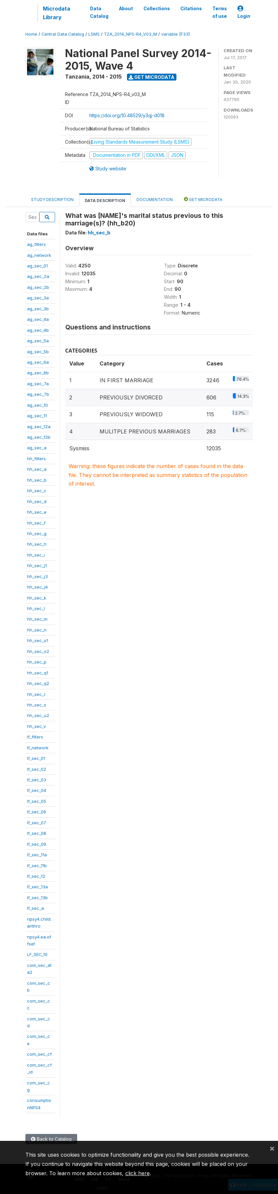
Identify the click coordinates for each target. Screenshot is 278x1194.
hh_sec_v (36, 726)
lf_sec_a (35, 908)
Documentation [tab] (155, 199)
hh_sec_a (36, 469)
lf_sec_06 (36, 811)
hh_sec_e (36, 512)
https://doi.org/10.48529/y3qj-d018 (127, 115)
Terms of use (219, 12)
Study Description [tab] (52, 199)
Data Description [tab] (105, 200)
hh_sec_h (36, 544)
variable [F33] (175, 34)
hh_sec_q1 (37, 672)
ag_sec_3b (38, 308)
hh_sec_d (36, 501)
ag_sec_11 (37, 415)
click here (137, 1173)
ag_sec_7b (38, 394)
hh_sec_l (36, 608)
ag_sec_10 (37, 405)
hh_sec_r (36, 694)
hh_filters (36, 458)
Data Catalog (99, 12)
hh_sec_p (36, 662)
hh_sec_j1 (37, 565)
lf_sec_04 (36, 790)
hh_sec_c (36, 490)
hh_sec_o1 (37, 640)
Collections (156, 8)
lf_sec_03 (36, 779)
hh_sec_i (36, 555)
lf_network (37, 747)
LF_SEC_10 (37, 954)
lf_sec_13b (37, 897)
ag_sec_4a (38, 319)
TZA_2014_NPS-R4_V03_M (130, 34)
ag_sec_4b (38, 330)
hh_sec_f (36, 523)
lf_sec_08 (36, 833)
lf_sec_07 (36, 822)
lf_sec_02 (36, 769)
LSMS (94, 34)
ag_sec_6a (38, 362)
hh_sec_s (36, 704)
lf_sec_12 (36, 876)
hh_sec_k (36, 597)
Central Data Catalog (63, 34)
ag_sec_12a (38, 426)
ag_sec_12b (38, 437)
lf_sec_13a (37, 886)
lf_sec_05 (36, 801)
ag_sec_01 (37, 265)
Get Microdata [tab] (203, 199)
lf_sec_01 (36, 758)
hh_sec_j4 (37, 587)
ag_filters (36, 244)
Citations (191, 8)
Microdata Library (56, 12)
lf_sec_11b (37, 865)
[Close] (272, 1148)
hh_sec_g (36, 533)
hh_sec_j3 (37, 576)
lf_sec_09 (36, 844)
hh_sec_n (36, 629)
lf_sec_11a (37, 854)
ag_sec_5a (38, 340)
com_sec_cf (39, 1054)
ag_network (39, 255)
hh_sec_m (37, 619)
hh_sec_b (36, 480)
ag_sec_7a (38, 383)
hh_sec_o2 (38, 651)
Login (243, 12)
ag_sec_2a (38, 276)
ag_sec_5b (38, 351)
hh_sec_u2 (38, 715)
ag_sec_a (36, 447)
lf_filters (35, 736)
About (126, 8)
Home (31, 34)
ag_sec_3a (38, 297)
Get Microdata (151, 77)
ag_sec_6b (38, 372)
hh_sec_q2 (38, 683)
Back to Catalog (51, 1139)
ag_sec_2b (38, 287)
